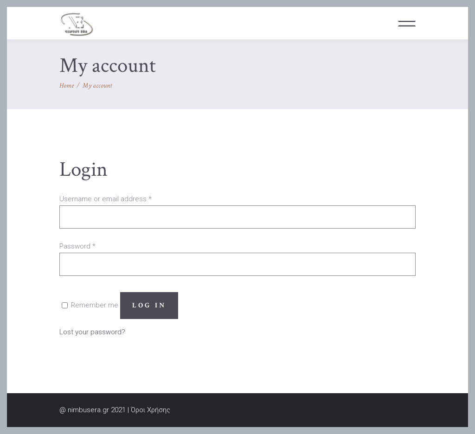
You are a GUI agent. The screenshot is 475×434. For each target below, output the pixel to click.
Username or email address (105, 199)
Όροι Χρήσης (150, 410)
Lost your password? (92, 332)
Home (66, 85)
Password (77, 246)
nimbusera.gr (88, 410)
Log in (149, 305)
